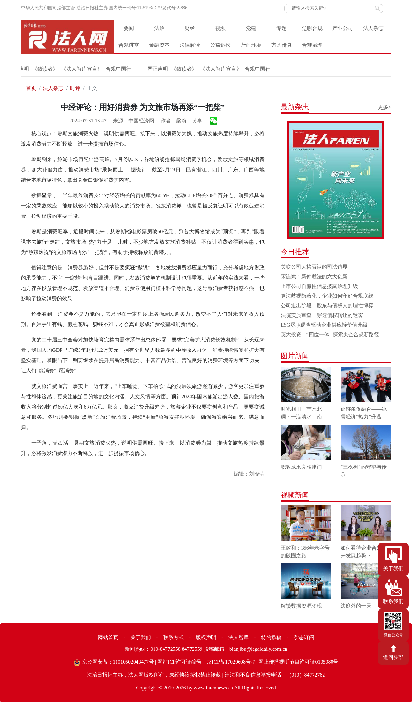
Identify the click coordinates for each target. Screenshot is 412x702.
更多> (384, 107)
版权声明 (206, 637)
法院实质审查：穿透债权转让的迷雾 (322, 315)
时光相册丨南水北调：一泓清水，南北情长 (304, 416)
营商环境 (251, 45)
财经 (190, 28)
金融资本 (159, 45)
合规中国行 (80, 69)
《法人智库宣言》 (43, 69)
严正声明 (119, 69)
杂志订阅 (304, 637)
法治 (159, 28)
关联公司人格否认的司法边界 (314, 267)
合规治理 (312, 45)
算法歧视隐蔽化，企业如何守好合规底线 (327, 296)
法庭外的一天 (356, 606)
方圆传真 (281, 45)
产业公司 (342, 28)
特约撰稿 (271, 637)
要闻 (129, 28)
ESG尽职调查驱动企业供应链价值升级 (324, 325)
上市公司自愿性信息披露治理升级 (319, 286)
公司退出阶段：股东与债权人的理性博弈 (327, 305)
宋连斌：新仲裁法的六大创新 (314, 276)
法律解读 (190, 45)
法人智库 (238, 637)
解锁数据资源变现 (301, 606)
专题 (281, 28)
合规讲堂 (128, 45)
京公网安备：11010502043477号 (118, 662)
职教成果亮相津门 (301, 467)
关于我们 (140, 637)
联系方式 (173, 637)
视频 (220, 28)
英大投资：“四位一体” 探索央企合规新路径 (330, 334)
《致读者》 (146, 69)
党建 (251, 28)
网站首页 (108, 637)
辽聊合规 (312, 28)
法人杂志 (373, 28)
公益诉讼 (220, 45)
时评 (75, 88)
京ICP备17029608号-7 (231, 662)
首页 (31, 88)
